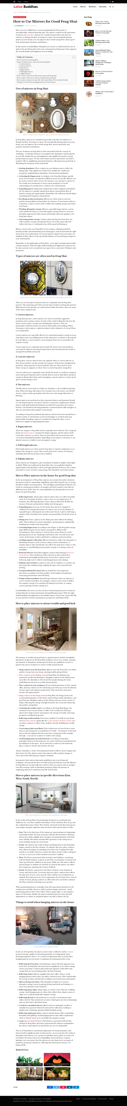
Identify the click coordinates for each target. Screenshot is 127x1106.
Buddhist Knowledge (23, 12)
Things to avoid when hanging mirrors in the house (36, 82)
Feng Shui (30, 35)
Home (75, 6)
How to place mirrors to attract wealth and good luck (36, 78)
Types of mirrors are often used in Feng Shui (33, 62)
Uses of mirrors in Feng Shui (27, 60)
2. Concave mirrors (25, 66)
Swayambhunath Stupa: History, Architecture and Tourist (103, 51)
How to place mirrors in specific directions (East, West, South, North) (42, 80)
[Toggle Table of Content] (73, 57)
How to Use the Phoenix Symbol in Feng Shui (103, 32)
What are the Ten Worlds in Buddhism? (104, 92)
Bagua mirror (29, 433)
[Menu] (14, 1)
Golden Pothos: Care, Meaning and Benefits (102, 41)
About (19, 1)
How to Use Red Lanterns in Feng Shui (103, 72)
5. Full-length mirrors (26, 72)
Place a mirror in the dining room (32, 675)
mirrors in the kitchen (32, 1021)
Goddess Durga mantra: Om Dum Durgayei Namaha (103, 82)
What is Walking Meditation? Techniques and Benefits (103, 62)
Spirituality (102, 6)
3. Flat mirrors (23, 68)
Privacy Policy (102, 1099)
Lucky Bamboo (53, 721)
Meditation (92, 6)
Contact (26, 1)
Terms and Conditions (89, 1099)
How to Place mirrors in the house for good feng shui (37, 75)
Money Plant (66, 721)
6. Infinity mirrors (25, 73)
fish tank (30, 721)
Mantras (83, 6)
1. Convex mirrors (25, 64)
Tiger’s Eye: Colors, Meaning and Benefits (102, 22)
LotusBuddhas (19, 25)
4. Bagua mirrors (24, 70)
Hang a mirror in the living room (32, 695)
